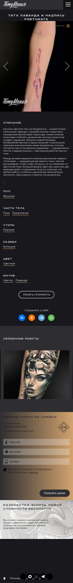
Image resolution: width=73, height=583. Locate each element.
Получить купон (54, 493)
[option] (36, 173)
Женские (9, 196)
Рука (6, 213)
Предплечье (20, 213)
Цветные (9, 263)
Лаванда (21, 280)
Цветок (8, 280)
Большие (9, 247)
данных (33, 472)
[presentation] (24, 482)
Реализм (9, 230)
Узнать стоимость (36, 294)
